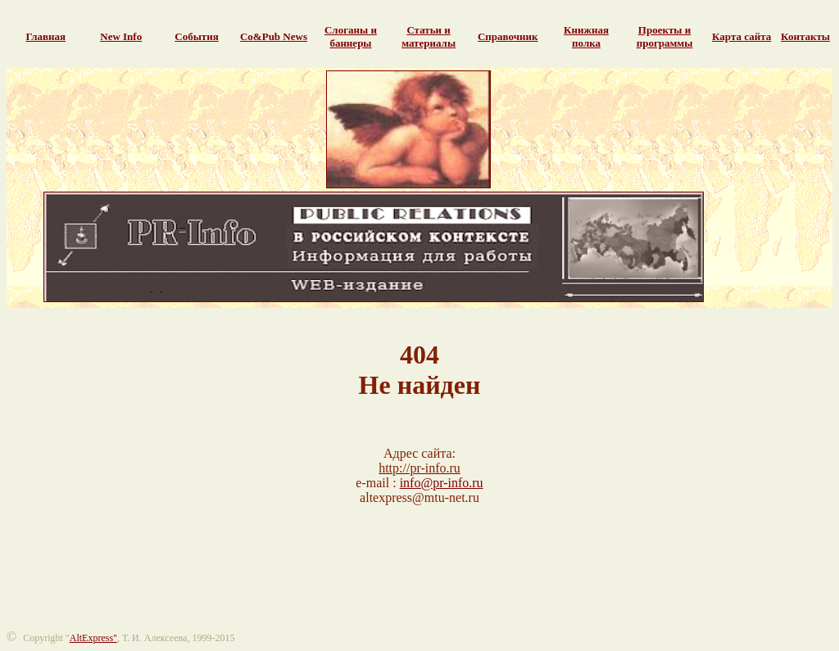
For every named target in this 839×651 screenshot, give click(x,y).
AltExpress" (93, 638)
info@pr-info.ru (441, 483)
